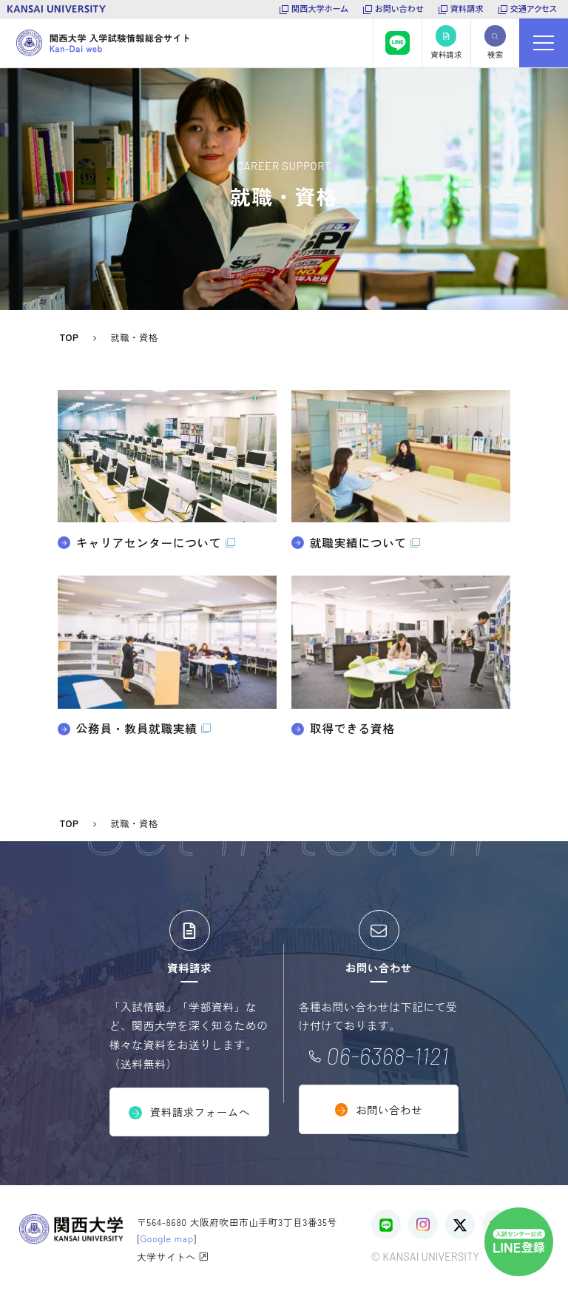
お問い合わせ (399, 8)
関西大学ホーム (319, 8)
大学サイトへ (172, 1256)
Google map (167, 1238)
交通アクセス (533, 8)
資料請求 (467, 8)
